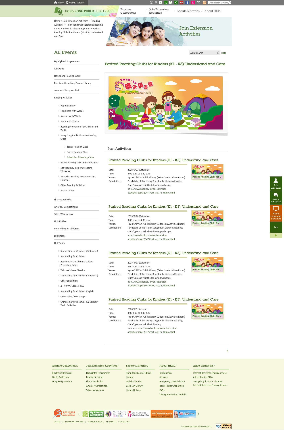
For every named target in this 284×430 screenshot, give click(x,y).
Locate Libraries (188, 11)
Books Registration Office (172, 385)
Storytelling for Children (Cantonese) (79, 251)
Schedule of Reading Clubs (76, 28)
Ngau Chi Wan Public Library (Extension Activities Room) (156, 177)
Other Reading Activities (72, 185)
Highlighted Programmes (67, 61)
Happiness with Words (71, 110)
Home (60, 2)
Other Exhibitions (69, 280)
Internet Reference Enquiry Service (210, 373)
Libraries (130, 377)
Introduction (166, 373)
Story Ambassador (69, 121)
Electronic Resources (62, 373)
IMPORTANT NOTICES (74, 421)
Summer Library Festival (66, 90)
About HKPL (212, 11)
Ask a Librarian (276, 200)
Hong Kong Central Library (138, 373)
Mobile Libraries (134, 381)
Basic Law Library (134, 385)
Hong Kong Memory (62, 381)
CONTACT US (124, 421)
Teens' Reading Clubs (77, 146)
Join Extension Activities (159, 11)
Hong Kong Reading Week (67, 75)
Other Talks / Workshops (73, 296)
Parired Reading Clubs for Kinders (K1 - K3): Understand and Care (163, 160)
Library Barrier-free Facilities (173, 394)
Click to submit (218, 52)
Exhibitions (59, 235)
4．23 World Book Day (72, 286)
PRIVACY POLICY (95, 421)
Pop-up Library (68, 105)
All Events (59, 68)
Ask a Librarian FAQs (203, 377)
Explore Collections (128, 11)
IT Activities (60, 221)
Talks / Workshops (63, 214)
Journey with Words (70, 116)
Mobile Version (76, 2)
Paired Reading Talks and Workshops (79, 162)
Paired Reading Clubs (77, 152)
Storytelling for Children (66, 228)
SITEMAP (110, 421)
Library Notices (133, 390)
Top (276, 227)
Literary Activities (63, 199)
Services (164, 377)
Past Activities (67, 190)
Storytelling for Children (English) (77, 291)
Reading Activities (63, 97)
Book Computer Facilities (275, 216)
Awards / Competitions (66, 206)
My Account (276, 186)
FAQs (162, 390)
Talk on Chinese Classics (72, 270)
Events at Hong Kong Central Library (72, 83)
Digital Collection (60, 377)
